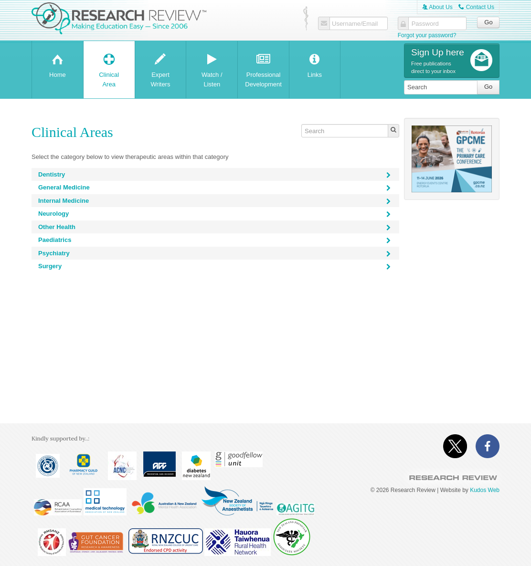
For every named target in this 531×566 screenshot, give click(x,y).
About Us (437, 7)
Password (425, 24)
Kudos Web (484, 490)
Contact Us (476, 7)
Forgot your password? (427, 35)
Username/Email (355, 24)
